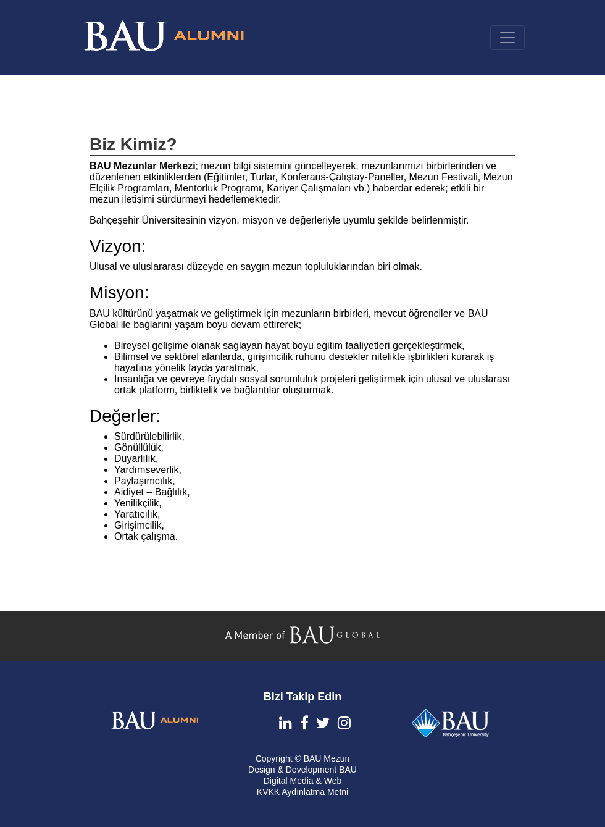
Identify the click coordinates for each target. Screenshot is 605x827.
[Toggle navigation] (507, 37)
